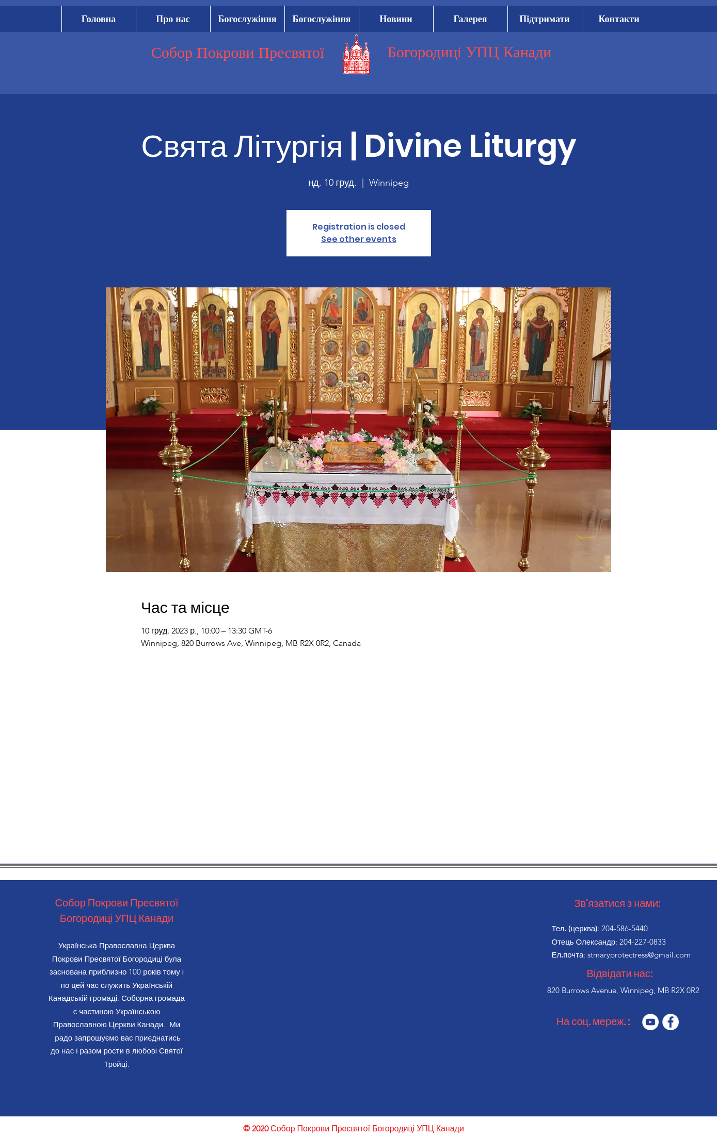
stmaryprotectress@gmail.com (639, 955)
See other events (358, 239)
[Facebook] (670, 1022)
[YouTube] (650, 1022)
